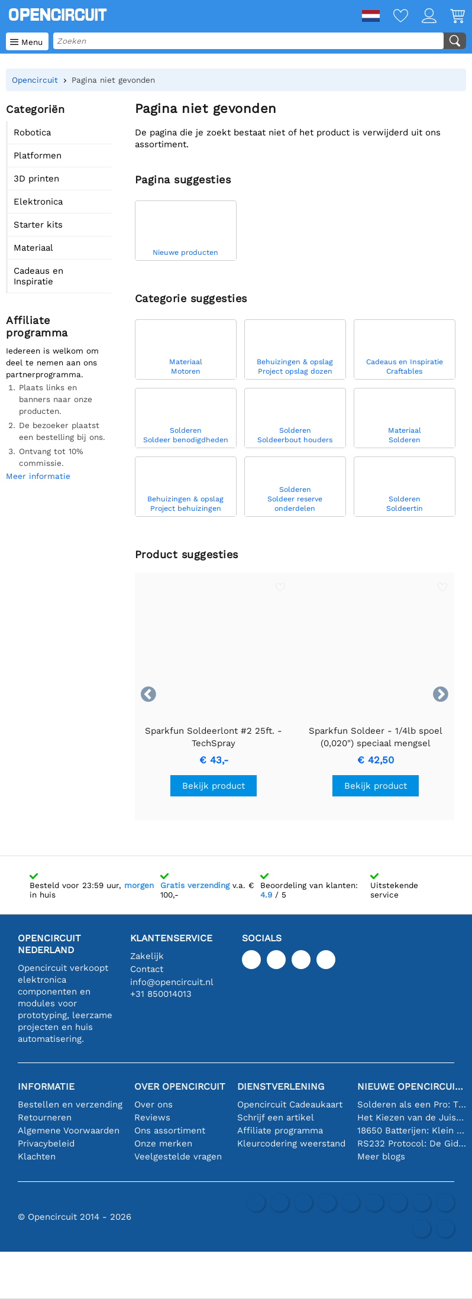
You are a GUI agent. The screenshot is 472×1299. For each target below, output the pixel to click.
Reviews (152, 1117)
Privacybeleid (46, 1143)
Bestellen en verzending (70, 1104)
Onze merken (163, 1143)
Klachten (37, 1156)
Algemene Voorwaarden (68, 1130)
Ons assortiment (169, 1130)
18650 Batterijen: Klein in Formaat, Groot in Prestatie (412, 1130)
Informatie (46, 1086)
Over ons (153, 1104)
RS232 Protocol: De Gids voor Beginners (412, 1143)
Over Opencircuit (179, 1086)
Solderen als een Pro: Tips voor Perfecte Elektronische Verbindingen (412, 1104)
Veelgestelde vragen (178, 1156)
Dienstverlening (280, 1086)
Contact (146, 969)
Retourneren (45, 1117)
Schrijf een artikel (275, 1117)
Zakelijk (147, 956)
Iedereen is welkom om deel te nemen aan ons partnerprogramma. (52, 362)
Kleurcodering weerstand (291, 1143)
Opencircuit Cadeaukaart (289, 1104)
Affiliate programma (280, 1130)
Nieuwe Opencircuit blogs (412, 1086)
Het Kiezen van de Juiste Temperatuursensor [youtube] (412, 1117)
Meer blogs (381, 1156)
